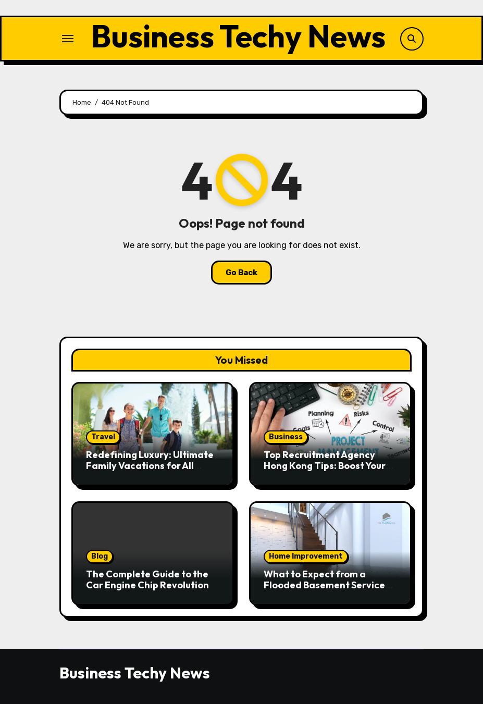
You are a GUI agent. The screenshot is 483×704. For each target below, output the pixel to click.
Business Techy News (238, 36)
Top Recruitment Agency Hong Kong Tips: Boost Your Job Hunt (325, 466)
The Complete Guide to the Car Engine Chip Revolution (147, 579)
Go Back (241, 272)
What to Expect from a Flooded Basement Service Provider (324, 585)
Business (286, 437)
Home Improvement (306, 556)
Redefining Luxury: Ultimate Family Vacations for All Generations (150, 466)
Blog (99, 556)
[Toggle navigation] (67, 38)
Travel (103, 437)
